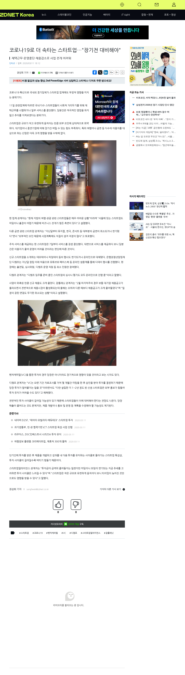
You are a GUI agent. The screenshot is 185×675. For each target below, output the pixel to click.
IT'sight (125, 14)
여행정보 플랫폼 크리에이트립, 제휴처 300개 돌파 (40, 441)
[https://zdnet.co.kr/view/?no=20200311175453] (94, 72)
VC (64, 533)
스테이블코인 (64, 14)
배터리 (106, 14)
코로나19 (38, 533)
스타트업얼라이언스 (91, 533)
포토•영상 (170, 14)
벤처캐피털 (53, 533)
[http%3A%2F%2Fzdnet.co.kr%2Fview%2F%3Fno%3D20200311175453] (106, 72)
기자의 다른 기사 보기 (112, 489)
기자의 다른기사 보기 (65, 73)
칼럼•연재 (147, 14)
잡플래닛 (110, 533)
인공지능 (87, 14)
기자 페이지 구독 (45, 73)
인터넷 (12, 63)
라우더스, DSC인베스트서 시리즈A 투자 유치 (37, 434)
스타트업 (25, 533)
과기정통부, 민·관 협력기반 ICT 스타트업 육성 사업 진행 (43, 427)
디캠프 (74, 533)
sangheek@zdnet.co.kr (38, 489)
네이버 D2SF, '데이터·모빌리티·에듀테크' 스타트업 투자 (43, 420)
